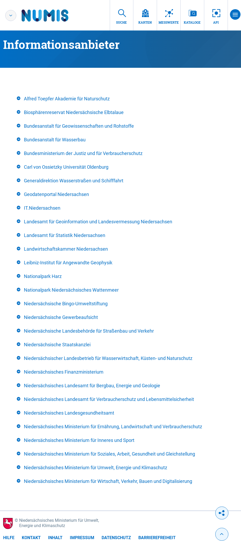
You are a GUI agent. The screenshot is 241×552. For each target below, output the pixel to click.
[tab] (120, 98)
